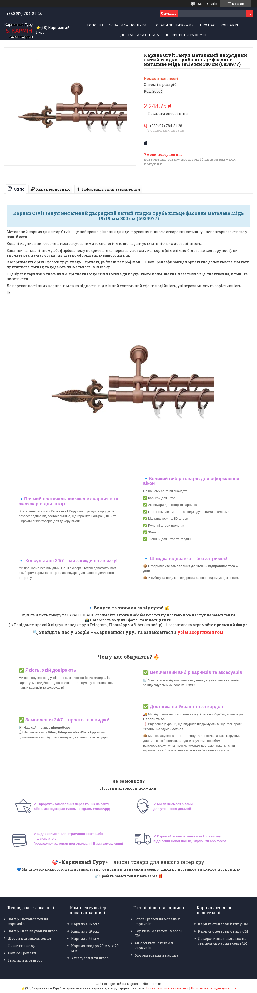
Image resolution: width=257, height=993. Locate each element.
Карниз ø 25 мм (85, 938)
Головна (95, 25)
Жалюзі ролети (22, 953)
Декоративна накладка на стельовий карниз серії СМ (223, 941)
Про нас (207, 25)
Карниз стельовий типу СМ (223, 931)
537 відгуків (207, 4)
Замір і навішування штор (33, 931)
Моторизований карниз (156, 955)
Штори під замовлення (29, 938)
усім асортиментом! (200, 632)
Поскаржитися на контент (167, 988)
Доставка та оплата (139, 35)
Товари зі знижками (174, 25)
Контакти (230, 25)
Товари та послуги (127, 25)
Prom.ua (155, 984)
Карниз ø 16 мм (85, 924)
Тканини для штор (25, 960)
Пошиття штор (21, 945)
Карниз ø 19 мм (85, 931)
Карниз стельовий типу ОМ (223, 924)
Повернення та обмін (185, 35)
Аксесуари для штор (90, 958)
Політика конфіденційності (213, 988)
